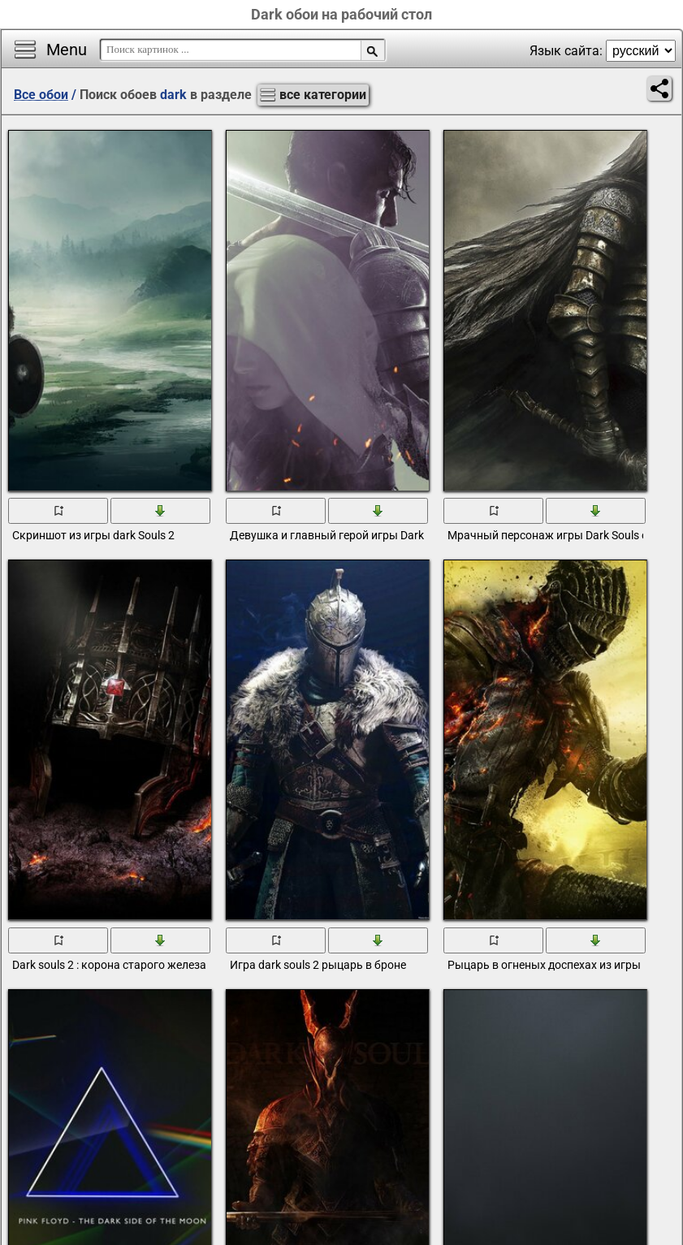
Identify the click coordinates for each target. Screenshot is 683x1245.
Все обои (41, 94)
